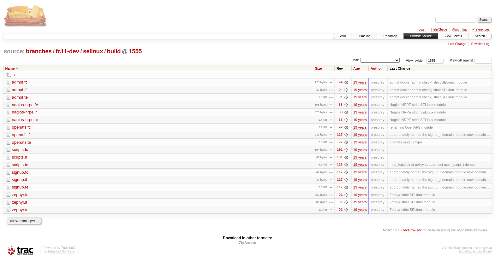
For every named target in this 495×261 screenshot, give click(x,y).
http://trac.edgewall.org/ (475, 252)
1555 (135, 51)
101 (339, 150)
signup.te (20, 188)
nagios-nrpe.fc (25, 104)
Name (10, 68)
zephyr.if (19, 203)
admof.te (20, 97)
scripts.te (20, 165)
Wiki (343, 36)
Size (318, 68)
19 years (360, 82)
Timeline (364, 36)
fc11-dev (67, 51)
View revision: (416, 60)
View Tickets (453, 36)
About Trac (459, 29)
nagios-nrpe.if (24, 112)
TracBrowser (411, 231)
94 (340, 82)
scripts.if (19, 157)
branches (39, 51)
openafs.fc (21, 127)
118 (339, 165)
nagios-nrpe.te (25, 120)
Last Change (457, 44)
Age (356, 68)
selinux (93, 51)
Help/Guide (439, 29)
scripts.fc (20, 150)
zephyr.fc (20, 195)
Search (480, 36)
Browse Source (421, 36)
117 (339, 135)
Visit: (356, 60)
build (114, 51)
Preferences (481, 29)
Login (422, 29)
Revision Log (480, 44)
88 (340, 104)
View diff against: (471, 60)
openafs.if (21, 135)
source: (14, 51)
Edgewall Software (61, 252)
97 (340, 142)
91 (340, 195)
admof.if (19, 89)
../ (13, 74)
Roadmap (390, 36)
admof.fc (20, 82)
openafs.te (21, 142)
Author (376, 68)
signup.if (19, 180)
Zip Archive (247, 244)
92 (340, 127)
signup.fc (20, 173)
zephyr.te (20, 210)
